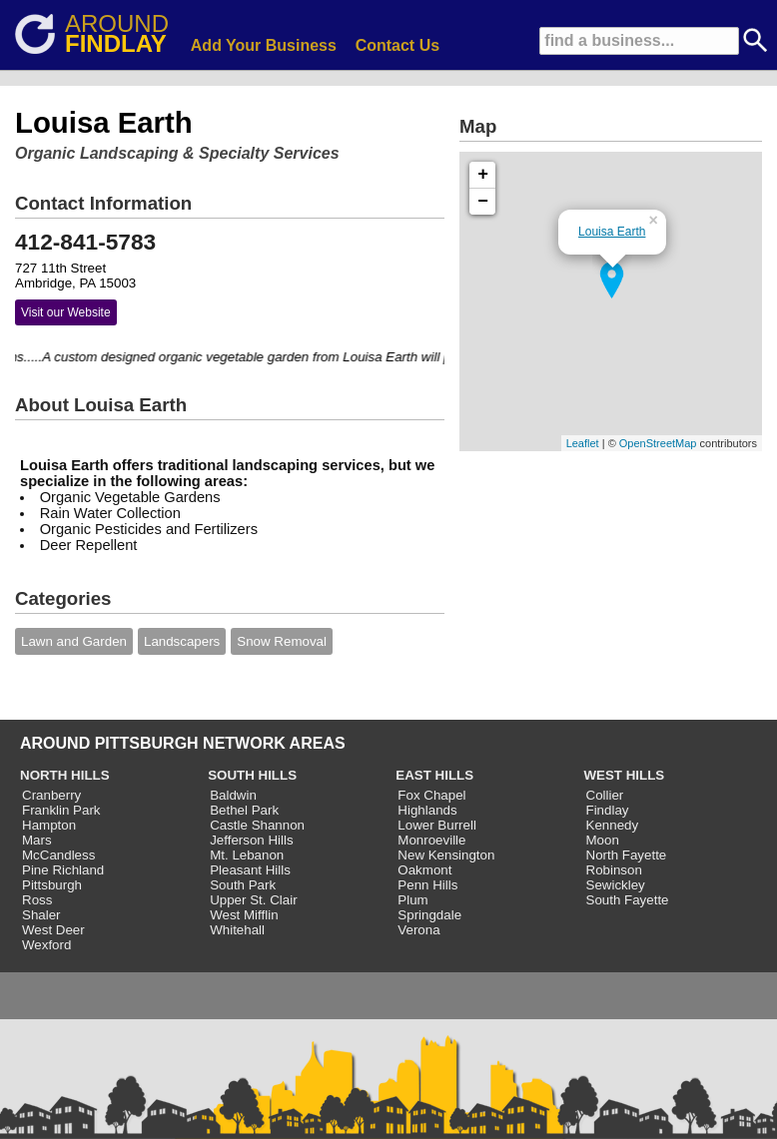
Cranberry (51, 795)
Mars (37, 840)
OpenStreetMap (658, 443)
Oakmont (424, 869)
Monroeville (431, 840)
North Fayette (626, 855)
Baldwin (233, 795)
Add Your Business (264, 45)
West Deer (53, 929)
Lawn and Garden (74, 641)
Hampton (49, 825)
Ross (37, 899)
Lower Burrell (436, 825)
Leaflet (582, 443)
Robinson (614, 869)
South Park (243, 884)
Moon (602, 840)
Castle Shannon (257, 825)
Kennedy (612, 825)
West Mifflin (244, 914)
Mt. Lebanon (247, 855)
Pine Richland (63, 869)
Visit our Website (66, 312)
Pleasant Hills (250, 869)
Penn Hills (427, 884)
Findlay (607, 810)
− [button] (482, 202)
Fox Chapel (431, 795)
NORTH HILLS (65, 775)
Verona (418, 929)
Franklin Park (61, 810)
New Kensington (445, 855)
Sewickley (615, 884)
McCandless (58, 855)
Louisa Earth (611, 232)
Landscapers (182, 641)
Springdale (429, 914)
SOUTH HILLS (252, 775)
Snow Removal (282, 641)
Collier (605, 795)
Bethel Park (244, 810)
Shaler (41, 914)
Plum (412, 899)
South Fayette (627, 899)
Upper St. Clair (253, 899)
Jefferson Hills (251, 840)
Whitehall (237, 929)
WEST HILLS (624, 775)
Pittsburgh (52, 884)
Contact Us (397, 45)
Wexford (46, 944)
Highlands (426, 810)
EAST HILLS (434, 775)
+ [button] (482, 175)
